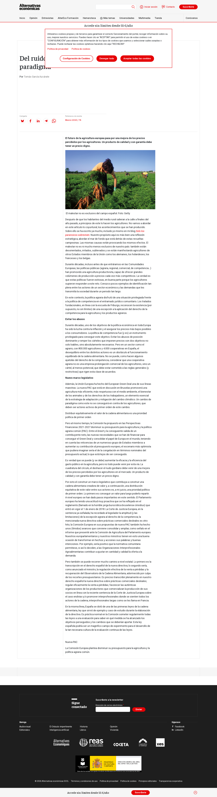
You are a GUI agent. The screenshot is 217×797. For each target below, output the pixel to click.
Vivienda (114, 730)
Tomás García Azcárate (36, 76)
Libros (83, 730)
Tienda (158, 18)
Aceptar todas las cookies (137, 58)
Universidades (126, 18)
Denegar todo (107, 58)
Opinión (33, 18)
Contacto (170, 7)
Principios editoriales (148, 781)
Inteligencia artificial (59, 730)
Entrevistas (47, 18)
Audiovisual (25, 726)
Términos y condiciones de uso (84, 781)
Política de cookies (81, 49)
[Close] (195, 792)
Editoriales (24, 730)
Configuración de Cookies (76, 58)
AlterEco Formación (68, 18)
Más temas (109, 18)
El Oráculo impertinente (61, 726)
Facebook (179, 726)
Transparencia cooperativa (170, 781)
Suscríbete (188, 7)
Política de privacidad (57, 49)
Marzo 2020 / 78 (73, 119)
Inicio (22, 18)
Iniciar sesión (150, 7)
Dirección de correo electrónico (109, 705)
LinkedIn (179, 730)
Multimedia (144, 18)
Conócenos (192, 18)
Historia (83, 726)
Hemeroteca (89, 18)
